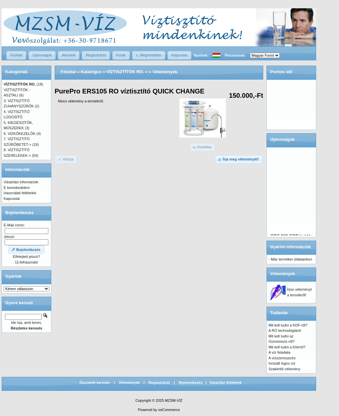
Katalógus (91, 71)
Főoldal (68, 71)
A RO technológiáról (284, 330)
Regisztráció (159, 383)
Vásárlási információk (21, 182)
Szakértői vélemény (284, 369)
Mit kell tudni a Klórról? (286, 347)
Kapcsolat (12, 199)
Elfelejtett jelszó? (26, 257)
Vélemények (165, 71)
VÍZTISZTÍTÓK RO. (125, 71)
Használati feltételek (20, 193)
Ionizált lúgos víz (281, 363)
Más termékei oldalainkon (291, 259)
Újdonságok (282, 139)
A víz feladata (279, 352)
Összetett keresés (94, 383)
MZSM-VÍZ (173, 400)
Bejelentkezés (191, 383)
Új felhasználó (26, 262)
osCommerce (169, 410)
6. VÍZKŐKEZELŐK (19, 134)
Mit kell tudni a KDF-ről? (287, 325)
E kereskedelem (17, 188)
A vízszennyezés (282, 358)
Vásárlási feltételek (226, 383)
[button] (16, 55)
